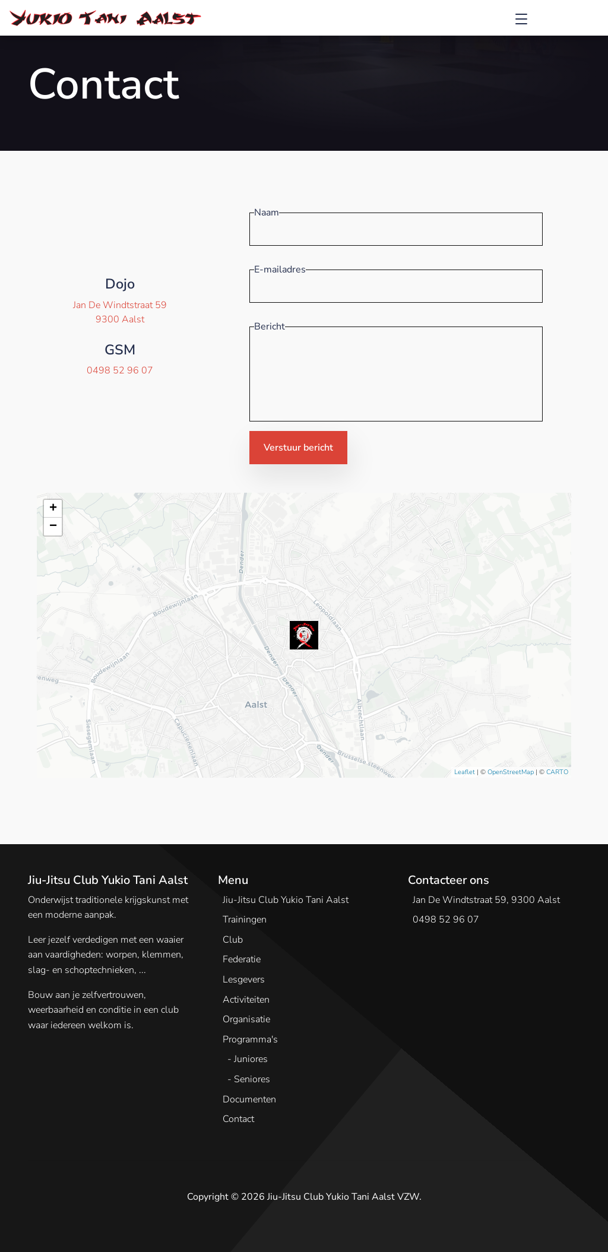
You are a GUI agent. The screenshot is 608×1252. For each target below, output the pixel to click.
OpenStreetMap (510, 772)
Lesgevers (244, 979)
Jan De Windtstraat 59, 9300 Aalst (486, 899)
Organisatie (246, 1019)
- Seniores (248, 1079)
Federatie (242, 959)
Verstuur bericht (298, 447)
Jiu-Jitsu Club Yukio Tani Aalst (286, 899)
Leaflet (464, 772)
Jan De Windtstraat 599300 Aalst (120, 312)
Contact (238, 1119)
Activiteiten (246, 999)
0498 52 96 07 (120, 370)
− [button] (53, 526)
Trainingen (245, 919)
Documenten (249, 1099)
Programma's (250, 1039)
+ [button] (53, 509)
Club (233, 939)
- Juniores (247, 1059)
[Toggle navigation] (521, 18)
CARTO (557, 772)
